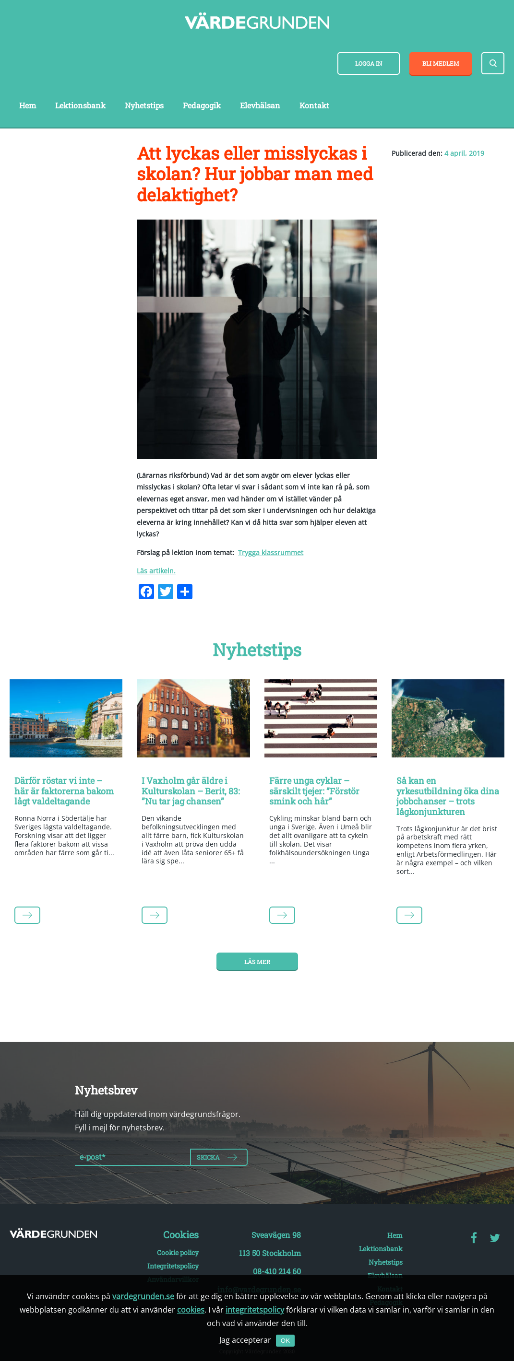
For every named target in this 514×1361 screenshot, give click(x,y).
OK (285, 1340)
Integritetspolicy (173, 1265)
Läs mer (257, 961)
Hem (27, 105)
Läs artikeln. (156, 570)
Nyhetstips (144, 105)
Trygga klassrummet (270, 552)
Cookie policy (178, 1252)
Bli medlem (440, 63)
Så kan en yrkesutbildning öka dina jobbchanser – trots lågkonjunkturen (447, 796)
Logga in (368, 63)
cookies (190, 1309)
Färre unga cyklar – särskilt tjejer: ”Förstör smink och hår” (314, 791)
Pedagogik (202, 105)
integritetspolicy (255, 1309)
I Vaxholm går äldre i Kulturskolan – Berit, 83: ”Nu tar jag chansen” (191, 791)
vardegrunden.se (143, 1296)
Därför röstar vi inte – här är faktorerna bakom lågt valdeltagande (64, 791)
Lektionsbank (80, 105)
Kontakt (314, 105)
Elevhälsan (260, 105)
